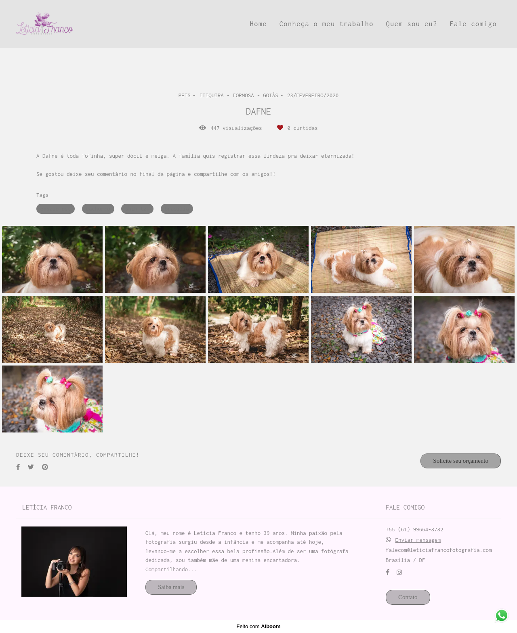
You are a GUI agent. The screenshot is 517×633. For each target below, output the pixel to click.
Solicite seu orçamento (460, 461)
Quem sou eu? (411, 23)
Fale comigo (473, 23)
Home (258, 23)
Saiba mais (171, 587)
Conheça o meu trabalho (327, 23)
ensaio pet (55, 208)
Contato (408, 597)
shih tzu (137, 208)
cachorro (98, 208)
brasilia (177, 208)
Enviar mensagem (418, 540)
